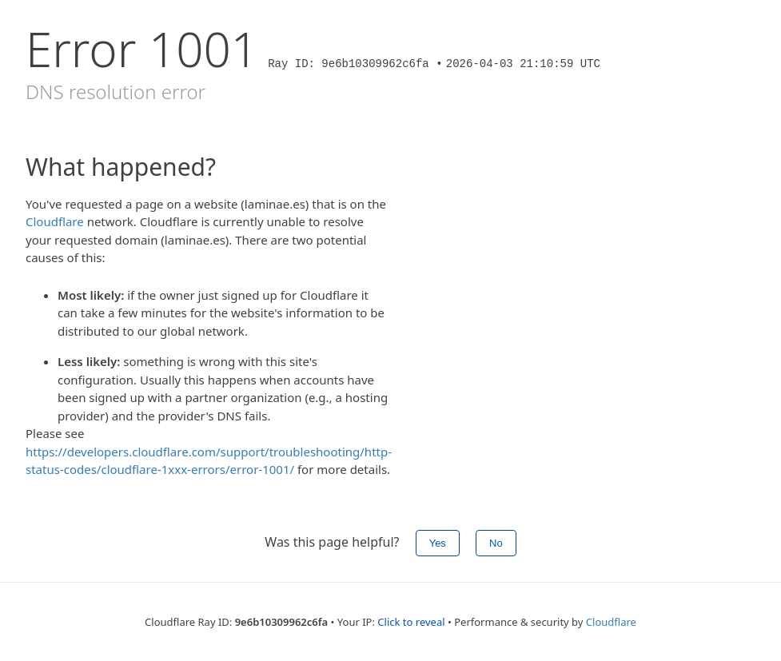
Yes (437, 543)
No (496, 543)
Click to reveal (410, 622)
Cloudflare (55, 221)
